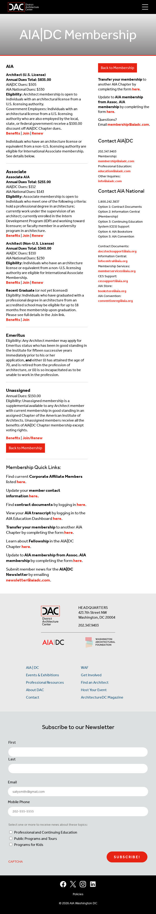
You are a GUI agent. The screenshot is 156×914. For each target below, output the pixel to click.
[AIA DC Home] (50, 616)
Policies (78, 894)
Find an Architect (94, 682)
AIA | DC (32, 667)
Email (12, 782)
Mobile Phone (19, 802)
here (136, 89)
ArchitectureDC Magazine (102, 697)
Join (25, 133)
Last (12, 759)
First (12, 742)
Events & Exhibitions (42, 675)
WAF (84, 667)
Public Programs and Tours (35, 838)
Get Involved (91, 675)
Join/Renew (32, 438)
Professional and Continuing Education (45, 832)
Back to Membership (25, 448)
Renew (37, 133)
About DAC (35, 690)
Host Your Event (94, 690)
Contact (32, 697)
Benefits (13, 133)
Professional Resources (45, 682)
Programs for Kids (28, 844)
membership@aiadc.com (128, 124)
